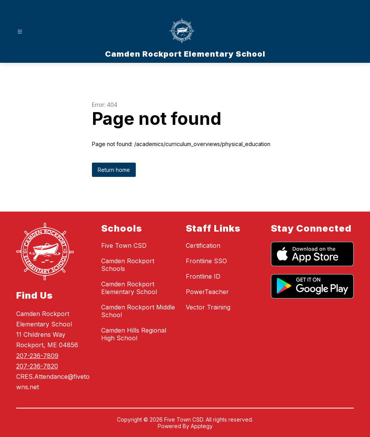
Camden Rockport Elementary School (129, 288)
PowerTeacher (207, 292)
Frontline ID (203, 276)
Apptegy (202, 426)
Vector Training (208, 307)
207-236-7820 (37, 366)
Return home (114, 169)
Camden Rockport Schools (127, 264)
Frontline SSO (206, 261)
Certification (203, 245)
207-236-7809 (37, 356)
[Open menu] (19, 31)
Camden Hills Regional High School (133, 334)
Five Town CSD (124, 245)
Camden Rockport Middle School (138, 311)
